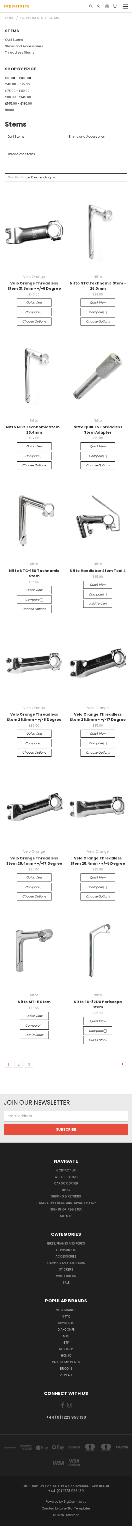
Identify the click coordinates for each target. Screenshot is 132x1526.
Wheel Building (66, 1177)
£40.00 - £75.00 (17, 84)
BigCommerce (75, 1501)
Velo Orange (66, 1310)
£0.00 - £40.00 (18, 78)
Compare (34, 312)
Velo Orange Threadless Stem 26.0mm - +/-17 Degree (98, 717)
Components (66, 1250)
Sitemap (66, 1216)
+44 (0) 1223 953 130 (66, 1417)
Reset (9, 109)
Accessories (66, 1256)
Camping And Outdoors (66, 1263)
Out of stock (34, 1035)
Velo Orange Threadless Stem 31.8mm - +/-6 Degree (34, 286)
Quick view (34, 302)
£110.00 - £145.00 (18, 97)
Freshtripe (66, 1349)
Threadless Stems (19, 52)
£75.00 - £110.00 (17, 90)
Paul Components (66, 1362)
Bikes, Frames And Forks (66, 1243)
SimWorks (66, 1323)
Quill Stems (14, 39)
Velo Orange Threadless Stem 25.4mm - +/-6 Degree (97, 861)
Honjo (66, 1355)
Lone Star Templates (75, 1508)
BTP (66, 1342)
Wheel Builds (66, 1276)
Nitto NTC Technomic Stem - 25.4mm (34, 430)
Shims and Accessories (24, 46)
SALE (66, 1282)
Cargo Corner (66, 1183)
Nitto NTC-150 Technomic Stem (34, 573)
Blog (66, 1190)
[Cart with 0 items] (114, 6)
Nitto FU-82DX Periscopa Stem (98, 1004)
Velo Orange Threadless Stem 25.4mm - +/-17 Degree (34, 861)
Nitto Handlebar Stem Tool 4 (98, 570)
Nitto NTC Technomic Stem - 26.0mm (98, 286)
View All (66, 1375)
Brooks (66, 1368)
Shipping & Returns (66, 1196)
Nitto (66, 1316)
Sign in (56, 1209)
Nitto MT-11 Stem (34, 1001)
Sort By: (14, 177)
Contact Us (66, 1170)
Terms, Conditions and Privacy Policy (66, 1203)
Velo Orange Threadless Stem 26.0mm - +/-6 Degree (34, 717)
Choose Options (34, 321)
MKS (66, 1336)
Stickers (66, 1269)
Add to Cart (97, 603)
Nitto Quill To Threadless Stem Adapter (98, 430)
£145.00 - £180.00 (18, 103)
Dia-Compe (66, 1329)
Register (75, 1209)
